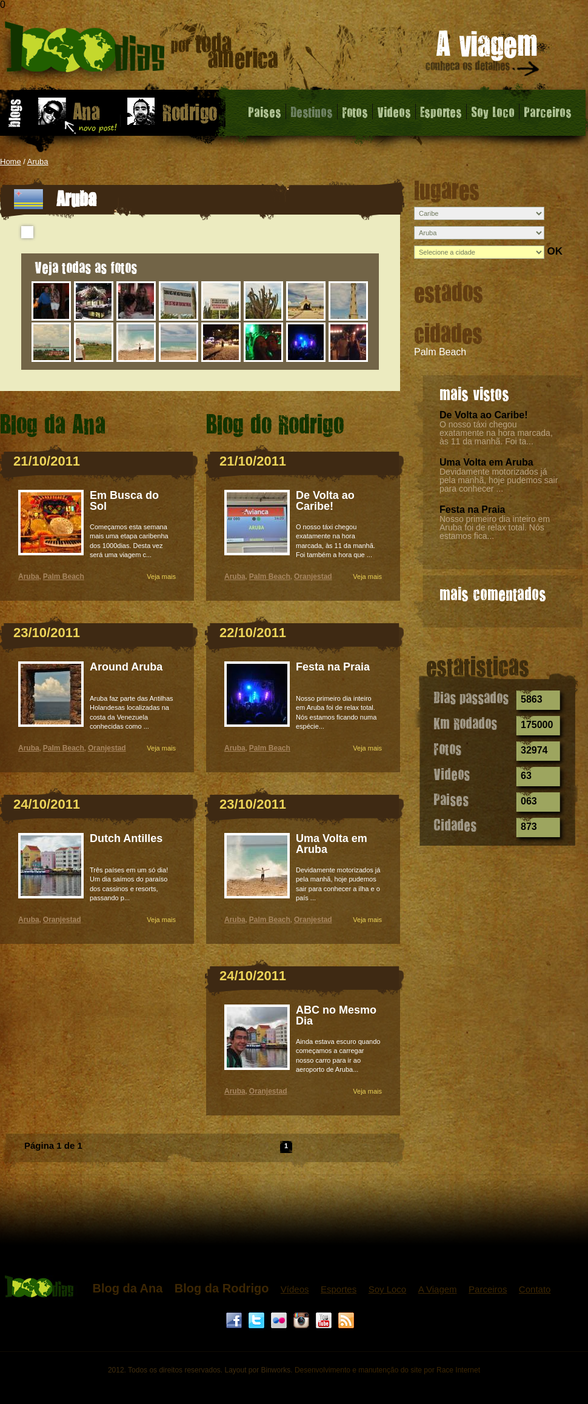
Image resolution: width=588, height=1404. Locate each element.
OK (555, 251)
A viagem (483, 55)
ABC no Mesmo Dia (336, 1015)
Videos (394, 111)
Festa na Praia (472, 509)
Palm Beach (440, 352)
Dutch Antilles (126, 838)
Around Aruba (126, 667)
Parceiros (548, 111)
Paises (264, 111)
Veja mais (161, 576)
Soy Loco (493, 111)
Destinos (311, 111)
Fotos (355, 111)
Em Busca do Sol (124, 500)
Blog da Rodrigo (222, 1288)
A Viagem (437, 1289)
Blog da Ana (127, 1288)
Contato (535, 1289)
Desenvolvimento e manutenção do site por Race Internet (387, 1370)
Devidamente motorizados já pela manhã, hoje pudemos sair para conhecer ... (498, 480)
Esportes (441, 111)
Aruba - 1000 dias (141, 51)
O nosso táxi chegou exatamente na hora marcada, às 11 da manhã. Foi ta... (496, 433)
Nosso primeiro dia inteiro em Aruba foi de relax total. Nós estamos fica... (494, 527)
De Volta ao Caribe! (483, 415)
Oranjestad (107, 748)
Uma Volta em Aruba (486, 462)
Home (10, 161)
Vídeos (295, 1289)
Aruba (37, 161)
